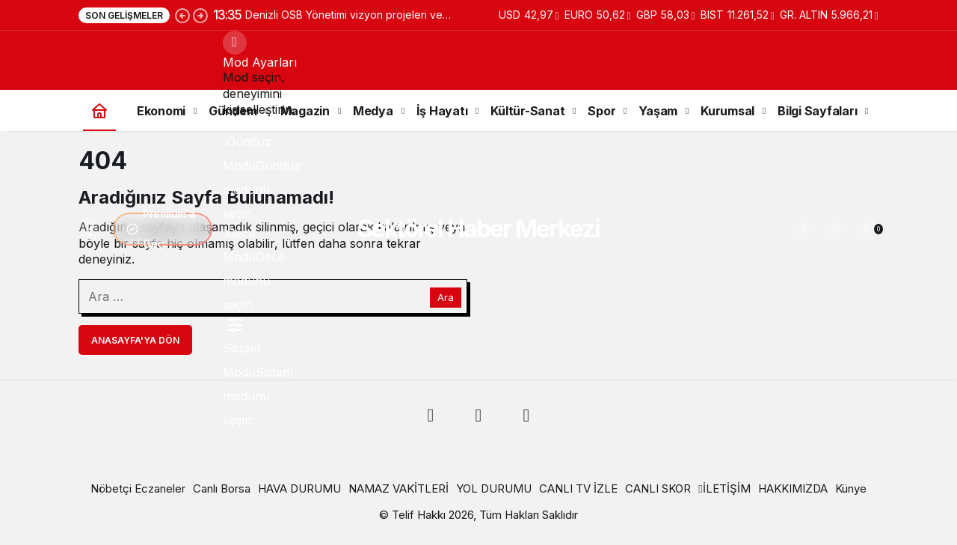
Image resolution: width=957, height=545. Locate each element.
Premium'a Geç (160, 229)
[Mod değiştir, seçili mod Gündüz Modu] (235, 43)
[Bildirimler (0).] (866, 229)
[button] (835, 229)
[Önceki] (182, 15)
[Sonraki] (200, 15)
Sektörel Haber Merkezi (478, 228)
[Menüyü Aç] (90, 229)
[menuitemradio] (235, 141)
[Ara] (804, 229)
